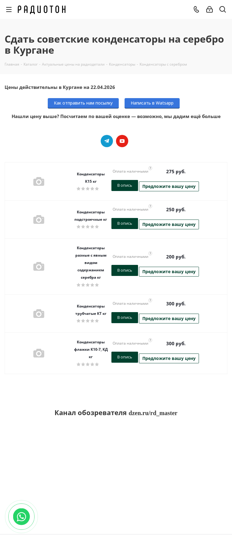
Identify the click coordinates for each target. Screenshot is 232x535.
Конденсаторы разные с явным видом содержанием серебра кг (91, 262)
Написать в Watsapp (152, 103)
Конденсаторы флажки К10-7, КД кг (91, 349)
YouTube (122, 141)
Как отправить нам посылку (83, 103)
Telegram (107, 141)
